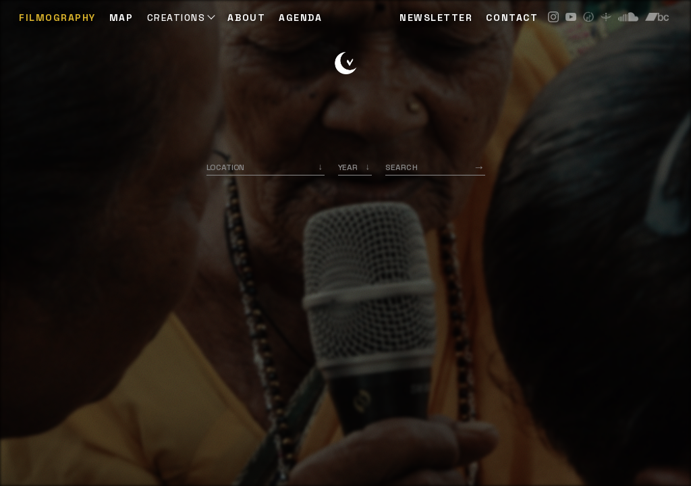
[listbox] (355, 167)
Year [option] (348, 167)
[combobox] (265, 167)
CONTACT (512, 17)
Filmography (57, 17)
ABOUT (246, 17)
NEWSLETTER (435, 17)
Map (121, 17)
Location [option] (225, 167)
